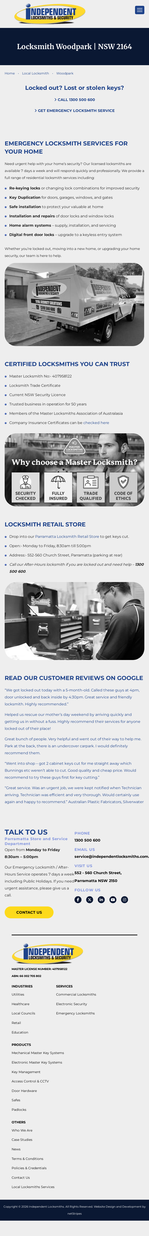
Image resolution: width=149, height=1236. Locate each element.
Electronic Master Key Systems (37, 1062)
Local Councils (23, 1013)
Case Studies (22, 1140)
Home (10, 73)
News (16, 1149)
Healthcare (20, 1004)
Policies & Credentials (29, 1168)
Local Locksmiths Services (33, 1187)
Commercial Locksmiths (76, 994)
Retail (16, 1023)
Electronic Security (71, 1004)
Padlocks (19, 1110)
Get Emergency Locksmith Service (74, 110)
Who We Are (22, 1130)
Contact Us (29, 912)
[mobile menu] (139, 10)
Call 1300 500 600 (74, 100)
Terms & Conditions (27, 1159)
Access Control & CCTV (30, 1081)
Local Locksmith (36, 73)
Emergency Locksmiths (75, 1013)
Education (20, 1032)
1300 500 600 (87, 840)
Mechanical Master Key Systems (38, 1053)
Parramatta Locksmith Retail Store (67, 536)
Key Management (26, 1072)
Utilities (18, 994)
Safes (16, 1100)
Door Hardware (24, 1091)
